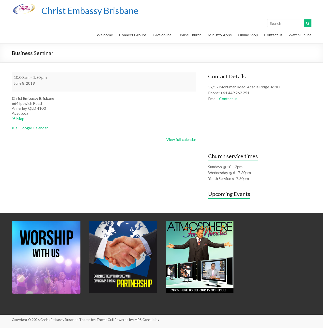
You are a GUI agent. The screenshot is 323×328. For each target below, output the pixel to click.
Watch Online (300, 34)
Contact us (273, 34)
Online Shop (248, 34)
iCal (15, 127)
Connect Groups (133, 34)
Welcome (105, 34)
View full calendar (181, 139)
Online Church (189, 34)
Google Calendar (33, 127)
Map (18, 118)
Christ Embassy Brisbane (89, 10)
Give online (162, 34)
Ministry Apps (220, 34)
